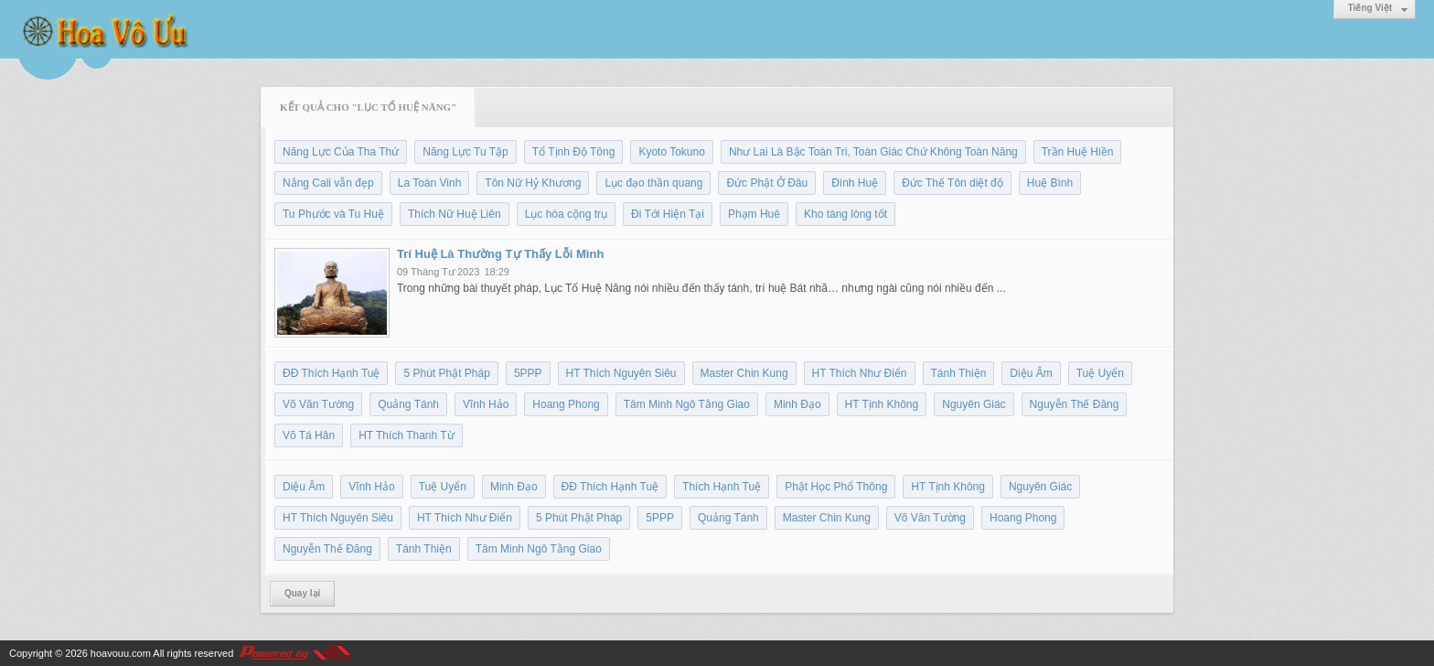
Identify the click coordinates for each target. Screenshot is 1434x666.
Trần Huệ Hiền (1078, 151)
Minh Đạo (797, 404)
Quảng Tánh (408, 404)
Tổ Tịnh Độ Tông (573, 151)
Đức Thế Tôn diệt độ (952, 183)
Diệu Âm (1031, 373)
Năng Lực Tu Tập (465, 151)
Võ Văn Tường (318, 404)
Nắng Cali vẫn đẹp (328, 183)
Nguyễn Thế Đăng (1074, 404)
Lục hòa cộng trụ (566, 214)
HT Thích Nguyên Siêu (621, 373)
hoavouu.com (121, 653)
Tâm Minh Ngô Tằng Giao (687, 404)
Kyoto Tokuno (671, 151)
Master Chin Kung (744, 373)
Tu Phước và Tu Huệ (333, 214)
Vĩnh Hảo (485, 404)
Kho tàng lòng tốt (845, 214)
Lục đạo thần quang (653, 183)
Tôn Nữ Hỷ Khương (533, 183)
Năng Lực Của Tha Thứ (341, 151)
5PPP (528, 373)
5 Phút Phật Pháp (446, 373)
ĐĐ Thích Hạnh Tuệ (331, 373)
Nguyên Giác (973, 404)
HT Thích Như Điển (859, 373)
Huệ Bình (1050, 183)
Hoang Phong (565, 404)
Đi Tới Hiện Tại (667, 214)
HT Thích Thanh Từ (406, 435)
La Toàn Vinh (430, 183)
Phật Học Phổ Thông (836, 486)
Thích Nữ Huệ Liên (454, 214)
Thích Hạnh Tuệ (721, 486)
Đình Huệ (854, 183)
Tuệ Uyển (1100, 373)
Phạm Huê (754, 214)
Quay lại (302, 593)
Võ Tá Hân (309, 435)
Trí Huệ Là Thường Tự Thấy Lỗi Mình (500, 254)
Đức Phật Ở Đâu (767, 183)
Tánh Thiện (959, 373)
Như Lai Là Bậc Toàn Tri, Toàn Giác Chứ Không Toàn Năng (873, 151)
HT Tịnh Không (882, 404)
